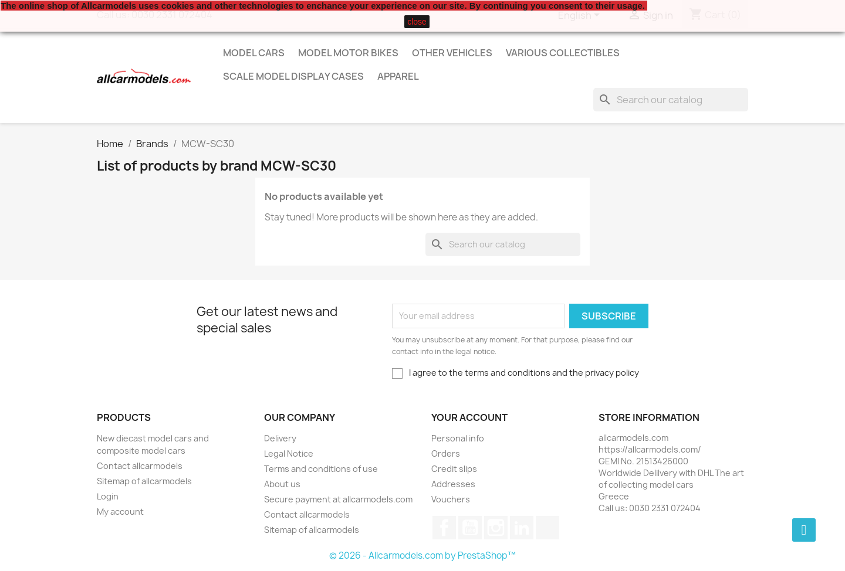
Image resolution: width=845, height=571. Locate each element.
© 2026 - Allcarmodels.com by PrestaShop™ (422, 555)
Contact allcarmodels (139, 465)
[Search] (670, 99)
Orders (445, 453)
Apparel (398, 76)
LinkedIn (521, 527)
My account (120, 511)
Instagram (496, 527)
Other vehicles (452, 52)
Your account (469, 417)
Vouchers (450, 499)
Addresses (453, 484)
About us (282, 484)
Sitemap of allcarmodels (144, 481)
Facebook (444, 527)
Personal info (457, 438)
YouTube (470, 527)
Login (108, 496)
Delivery (280, 438)
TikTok (547, 527)
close (417, 21)
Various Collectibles (563, 52)
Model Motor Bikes (348, 52)
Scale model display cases (293, 76)
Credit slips (454, 468)
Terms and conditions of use (321, 468)
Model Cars (254, 52)
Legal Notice (288, 453)
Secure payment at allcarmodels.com (338, 499)
